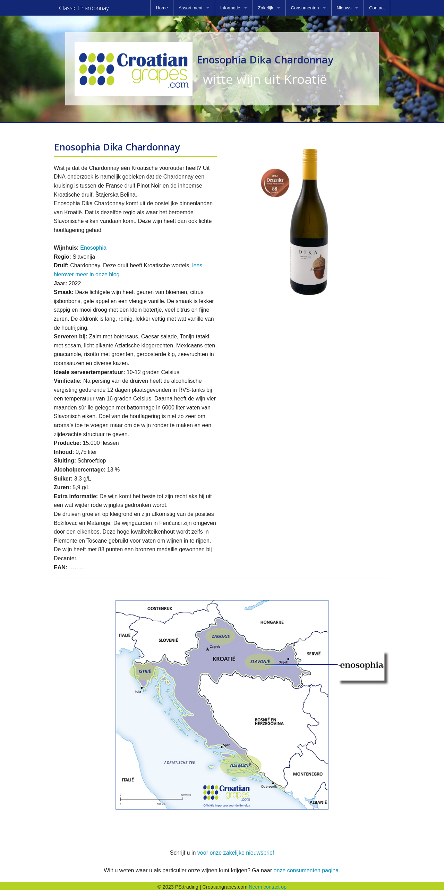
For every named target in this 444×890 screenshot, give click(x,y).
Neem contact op (268, 885)
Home (162, 7)
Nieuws (344, 7)
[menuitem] (162, 8)
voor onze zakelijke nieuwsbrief (235, 851)
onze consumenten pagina (306, 868)
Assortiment (191, 7)
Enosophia (93, 246)
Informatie (230, 7)
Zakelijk (265, 7)
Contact (377, 7)
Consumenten (305, 7)
